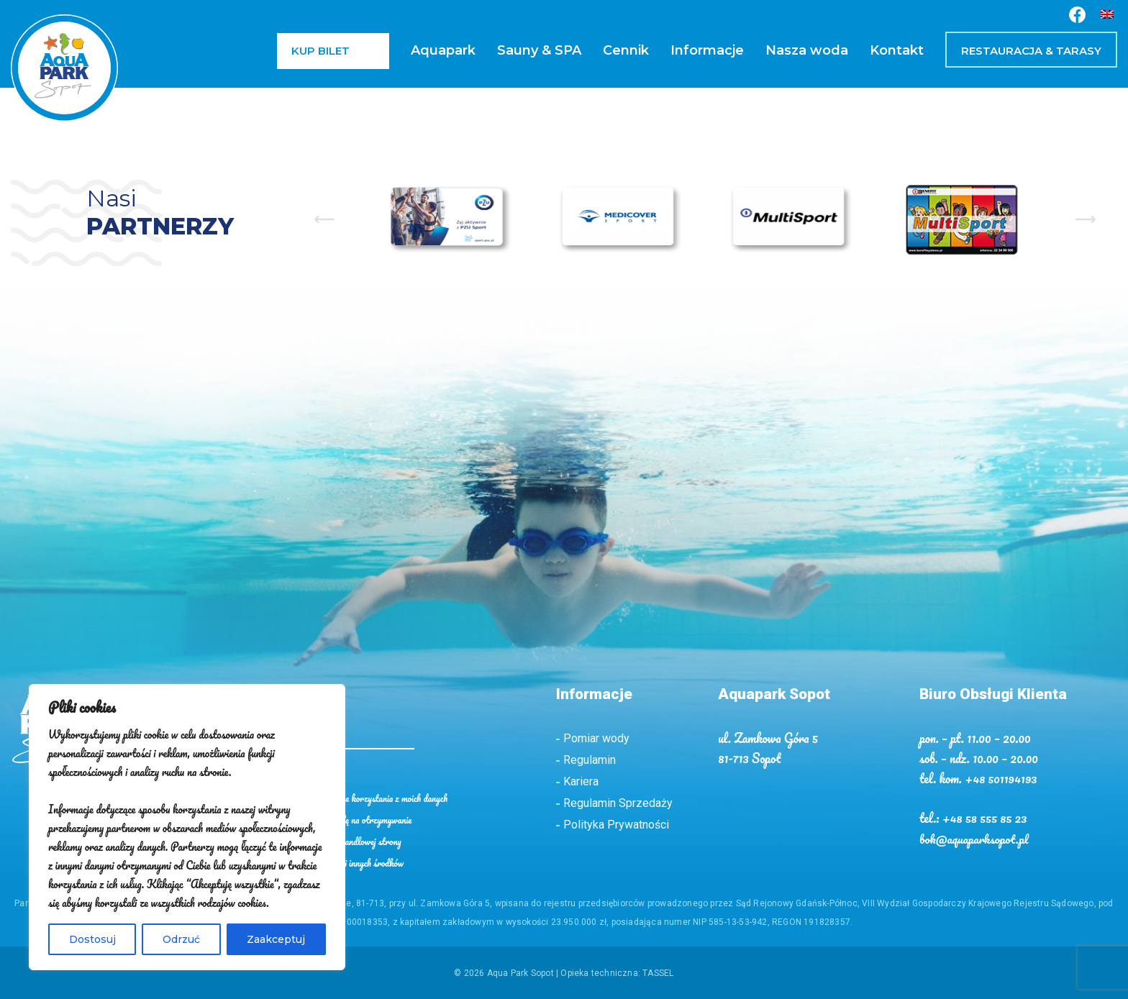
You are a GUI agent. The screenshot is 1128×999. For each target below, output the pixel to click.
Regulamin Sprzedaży (618, 803)
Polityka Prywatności (616, 824)
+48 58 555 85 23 (985, 817)
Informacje (707, 50)
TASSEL (657, 972)
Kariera (581, 781)
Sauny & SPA (539, 50)
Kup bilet (320, 51)
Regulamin (589, 760)
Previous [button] (324, 219)
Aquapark (443, 50)
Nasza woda (806, 50)
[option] (450, 219)
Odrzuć (181, 939)
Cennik (626, 50)
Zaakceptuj (276, 939)
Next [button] (1085, 219)
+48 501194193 (1002, 778)
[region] (187, 827)
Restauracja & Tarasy (1031, 51)
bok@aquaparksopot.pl (975, 837)
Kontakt (897, 50)
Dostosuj (92, 939)
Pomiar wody (596, 738)
